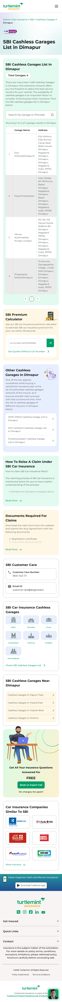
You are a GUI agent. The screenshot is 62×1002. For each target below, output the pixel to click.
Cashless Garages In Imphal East (31, 702)
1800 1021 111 (20, 575)
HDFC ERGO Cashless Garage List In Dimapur (31, 419)
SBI (32, 19)
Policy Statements (20, 974)
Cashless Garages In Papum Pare (31, 695)
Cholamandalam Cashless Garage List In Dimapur (31, 440)
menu (56, 6)
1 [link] (31, 298)
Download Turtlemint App (31, 885)
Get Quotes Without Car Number (29, 351)
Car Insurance (20, 19)
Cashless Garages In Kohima (31, 718)
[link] (25, 298)
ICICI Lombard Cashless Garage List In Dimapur (31, 430)
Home (6, 19)
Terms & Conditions (41, 974)
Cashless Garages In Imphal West (31, 710)
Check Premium (50, 343)
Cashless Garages (46, 19)
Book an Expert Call (31, 785)
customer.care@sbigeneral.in (28, 590)
